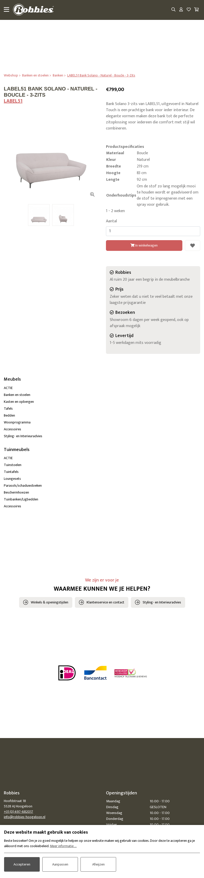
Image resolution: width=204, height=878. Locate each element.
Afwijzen (98, 864)
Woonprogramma (17, 422)
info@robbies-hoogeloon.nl (24, 817)
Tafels (8, 408)
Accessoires (12, 429)
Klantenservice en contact (105, 602)
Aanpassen (60, 864)
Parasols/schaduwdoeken (23, 485)
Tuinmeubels (17, 450)
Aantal (111, 221)
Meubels (12, 379)
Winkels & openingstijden (49, 602)
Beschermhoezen (16, 492)
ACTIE (8, 388)
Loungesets (12, 479)
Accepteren (21, 864)
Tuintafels (11, 472)
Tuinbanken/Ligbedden (21, 499)
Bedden (9, 415)
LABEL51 (13, 101)
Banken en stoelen (17, 395)
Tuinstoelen (12, 465)
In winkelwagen (144, 245)
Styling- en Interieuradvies (23, 436)
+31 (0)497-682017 (18, 812)
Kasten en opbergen (19, 402)
